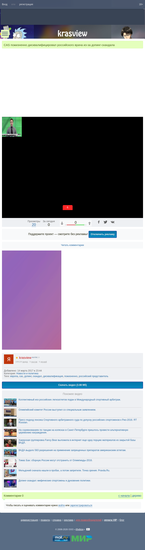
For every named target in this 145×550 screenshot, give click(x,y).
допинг (27, 376)
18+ (141, 4)
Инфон (79, 529)
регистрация (26, 4)
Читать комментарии (72, 245)
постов (34, 362)
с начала (124, 495)
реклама (68, 520)
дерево (136, 495)
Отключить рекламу (103, 234)
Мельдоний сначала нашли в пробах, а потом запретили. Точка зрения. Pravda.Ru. (64, 470)
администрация (29, 520)
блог (121, 520)
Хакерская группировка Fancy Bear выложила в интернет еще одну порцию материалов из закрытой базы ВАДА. (77, 441)
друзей (44, 362)
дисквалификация (53, 376)
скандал (37, 376)
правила (45, 520)
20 (34, 225)
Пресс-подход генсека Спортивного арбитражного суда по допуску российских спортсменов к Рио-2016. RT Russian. (78, 421)
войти (61, 505)
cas (21, 376)
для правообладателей (88, 520)
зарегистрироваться (81, 505)
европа (14, 376)
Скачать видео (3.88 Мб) (72, 385)
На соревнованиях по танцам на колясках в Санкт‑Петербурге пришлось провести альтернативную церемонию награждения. (73, 431)
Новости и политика (27, 373)
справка (56, 520)
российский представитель (93, 376)
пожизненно (71, 376)
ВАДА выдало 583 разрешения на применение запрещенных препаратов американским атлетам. (72, 450)
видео (25, 362)
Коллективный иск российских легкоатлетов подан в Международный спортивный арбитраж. (70, 399)
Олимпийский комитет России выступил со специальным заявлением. (57, 409)
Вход (4, 4)
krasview (23, 357)
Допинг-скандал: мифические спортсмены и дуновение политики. (55, 480)
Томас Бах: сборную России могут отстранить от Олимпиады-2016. (56, 460)
